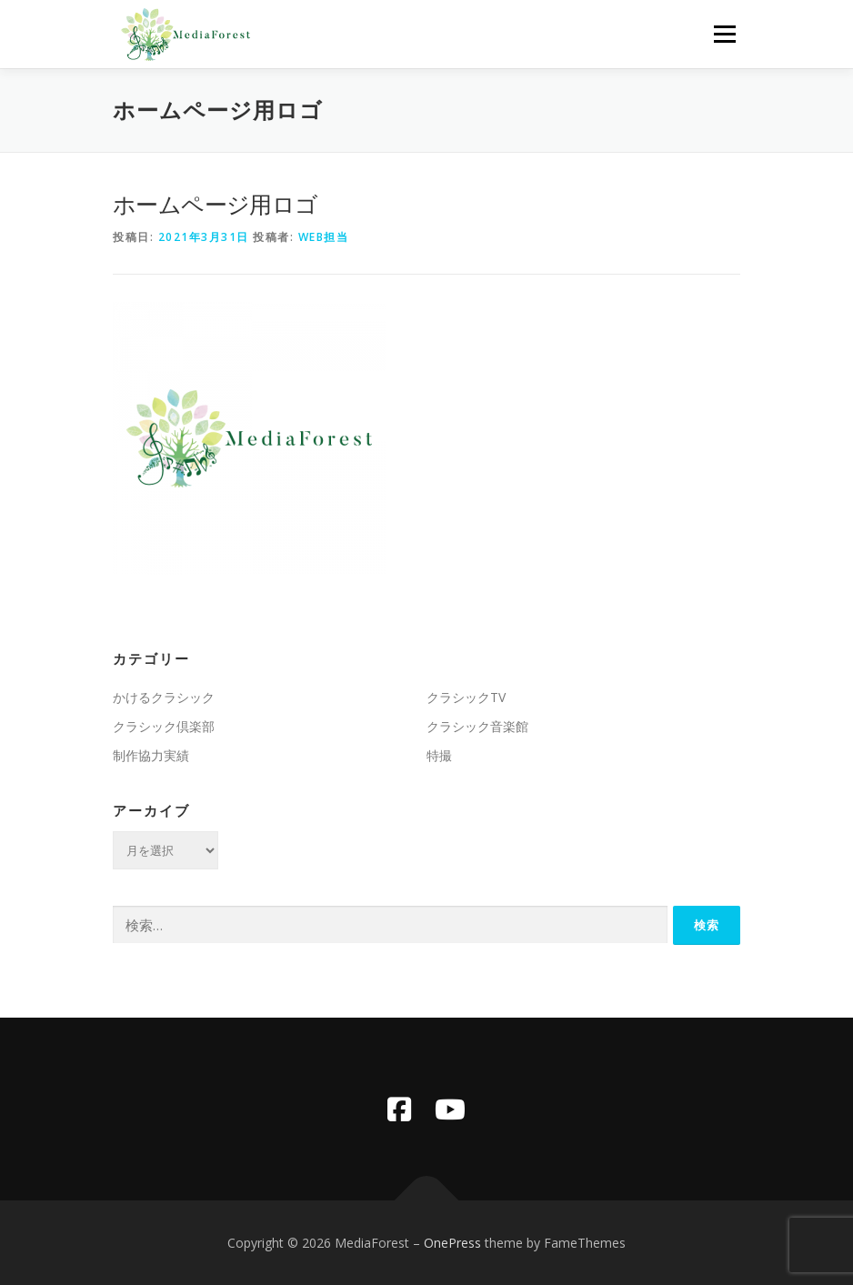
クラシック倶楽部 (164, 726)
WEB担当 (323, 237)
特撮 (439, 755)
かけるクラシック (164, 697)
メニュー (724, 33)
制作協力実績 (151, 755)
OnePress (452, 1242)
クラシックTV (466, 697)
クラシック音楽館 (477, 726)
